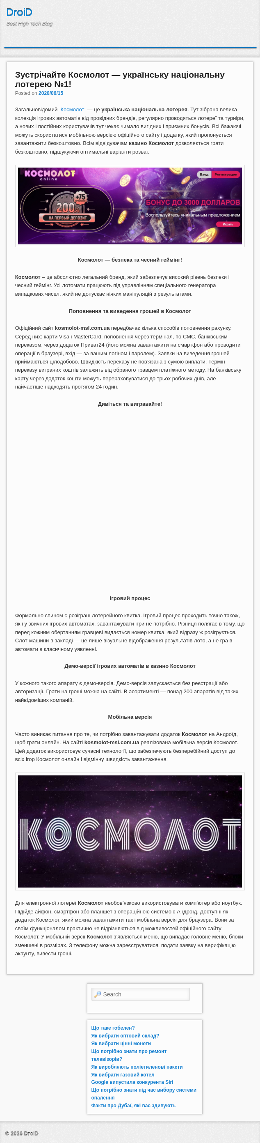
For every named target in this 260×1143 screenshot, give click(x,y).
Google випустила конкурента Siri (132, 1082)
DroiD (19, 12)
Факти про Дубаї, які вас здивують (133, 1106)
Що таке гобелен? (113, 1028)
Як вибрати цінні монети (121, 1043)
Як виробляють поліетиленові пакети (137, 1067)
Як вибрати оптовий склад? (125, 1036)
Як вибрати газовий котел (123, 1075)
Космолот (72, 109)
